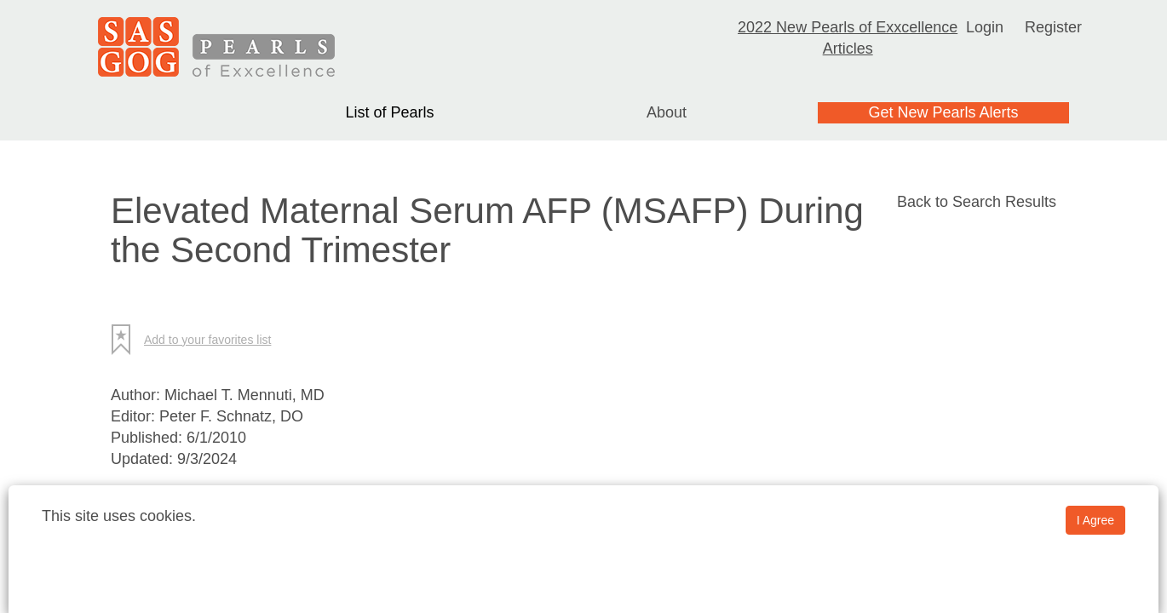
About (667, 112)
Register (1053, 27)
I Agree (1095, 520)
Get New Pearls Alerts (943, 112)
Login (984, 27)
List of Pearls (389, 112)
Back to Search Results (976, 201)
